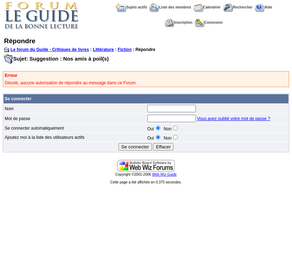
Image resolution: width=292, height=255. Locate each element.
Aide (263, 7)
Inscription (178, 22)
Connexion (209, 22)
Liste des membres (170, 7)
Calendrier (207, 7)
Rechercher (238, 7)
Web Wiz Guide (164, 174)
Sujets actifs (131, 7)
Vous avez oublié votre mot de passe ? (233, 118)
